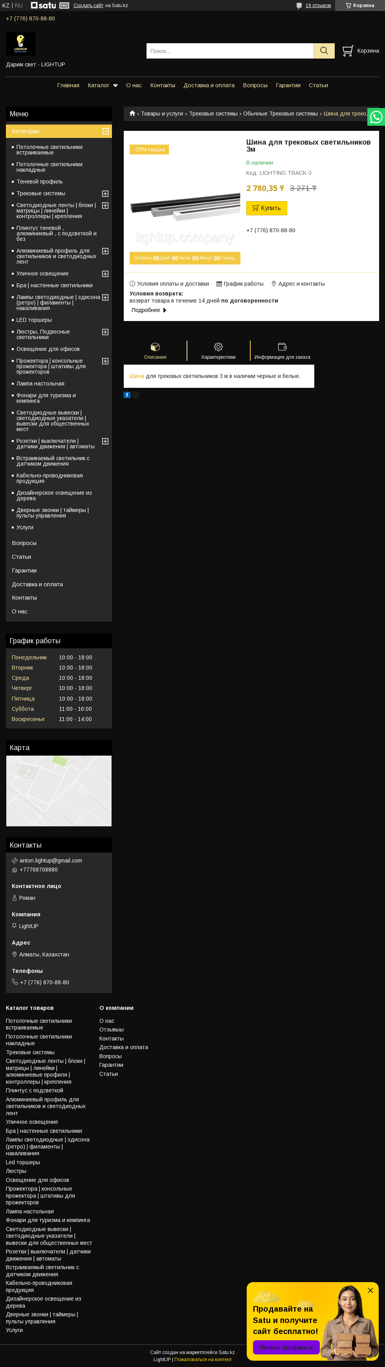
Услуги (24, 527)
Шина (137, 376)
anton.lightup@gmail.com (51, 860)
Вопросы (255, 85)
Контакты (162, 85)
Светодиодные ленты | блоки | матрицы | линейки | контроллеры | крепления (56, 210)
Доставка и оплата (209, 85)
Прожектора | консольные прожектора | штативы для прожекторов (51, 366)
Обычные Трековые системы (280, 113)
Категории (25, 131)
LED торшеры (34, 320)
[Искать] (324, 51)
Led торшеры (23, 1162)
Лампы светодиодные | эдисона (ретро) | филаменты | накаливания (58, 302)
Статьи (318, 85)
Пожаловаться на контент (203, 1359)
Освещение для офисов (48, 349)
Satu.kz (227, 1352)
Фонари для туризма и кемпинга (46, 398)
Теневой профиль (39, 181)
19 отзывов (318, 5)
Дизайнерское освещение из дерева (54, 495)
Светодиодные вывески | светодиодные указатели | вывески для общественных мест (52, 420)
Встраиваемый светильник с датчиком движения (53, 461)
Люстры (16, 1171)
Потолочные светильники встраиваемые (49, 150)
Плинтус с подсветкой (34, 1090)
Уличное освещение (42, 273)
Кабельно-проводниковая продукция (49, 478)
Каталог (98, 85)
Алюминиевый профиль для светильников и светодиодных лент (56, 256)
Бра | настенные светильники (54, 285)
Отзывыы (111, 1029)
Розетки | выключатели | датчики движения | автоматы (55, 444)
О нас (134, 85)
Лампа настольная (40, 383)
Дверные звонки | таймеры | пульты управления (52, 513)
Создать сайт (88, 5)
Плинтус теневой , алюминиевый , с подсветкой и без (56, 233)
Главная (68, 85)
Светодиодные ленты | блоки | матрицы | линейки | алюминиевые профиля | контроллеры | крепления (45, 1071)
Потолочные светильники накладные (49, 167)
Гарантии (288, 85)
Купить (271, 208)
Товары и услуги (162, 113)
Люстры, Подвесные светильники (43, 334)
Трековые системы (213, 113)
